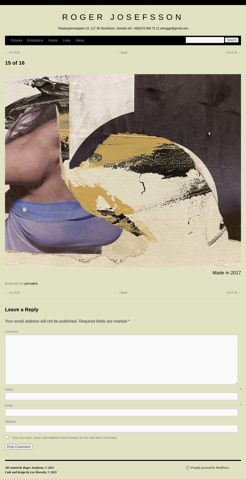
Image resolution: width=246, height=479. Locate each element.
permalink (30, 283)
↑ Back (123, 52)
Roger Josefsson (123, 17)
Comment (11, 331)
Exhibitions (35, 40)
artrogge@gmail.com (174, 28)
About (80, 40)
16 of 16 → (233, 52)
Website (10, 421)
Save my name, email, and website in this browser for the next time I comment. (64, 438)
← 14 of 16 (12, 52)
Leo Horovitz (38, 472)
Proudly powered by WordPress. (210, 467)
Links (67, 40)
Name (123, 389)
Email (123, 405)
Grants (53, 40)
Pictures (16, 40)
